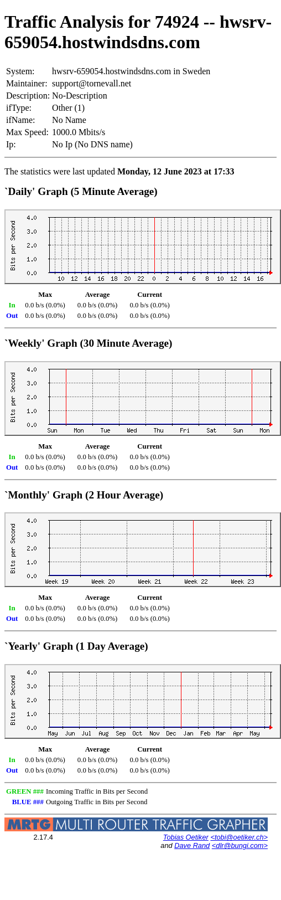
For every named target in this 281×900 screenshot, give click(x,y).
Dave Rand (192, 845)
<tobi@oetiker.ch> (239, 837)
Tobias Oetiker (186, 837)
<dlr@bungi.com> (240, 845)
